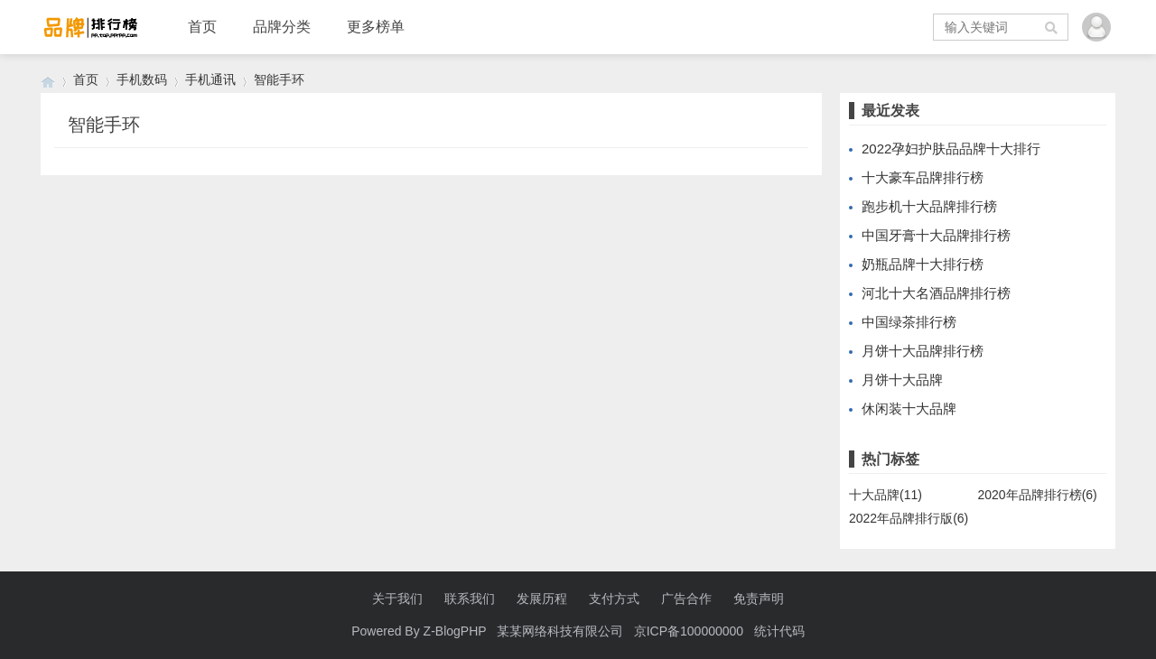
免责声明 (758, 598)
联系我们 (469, 598)
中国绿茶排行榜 (909, 322)
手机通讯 (210, 79)
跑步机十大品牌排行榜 (929, 206)
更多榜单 (376, 26)
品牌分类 (282, 26)
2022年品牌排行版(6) (908, 518)
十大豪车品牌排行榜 (923, 177)
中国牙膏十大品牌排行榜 (936, 235)
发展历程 (542, 598)
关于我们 (397, 598)
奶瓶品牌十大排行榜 (923, 264)
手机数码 (142, 79)
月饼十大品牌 (902, 379)
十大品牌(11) (885, 494)
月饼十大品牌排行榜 (923, 350)
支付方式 (614, 598)
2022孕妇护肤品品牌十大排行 (951, 148)
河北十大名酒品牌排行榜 (936, 293)
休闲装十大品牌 (909, 408)
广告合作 (686, 598)
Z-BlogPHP (455, 631)
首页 (202, 26)
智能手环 (279, 79)
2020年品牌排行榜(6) (1037, 494)
